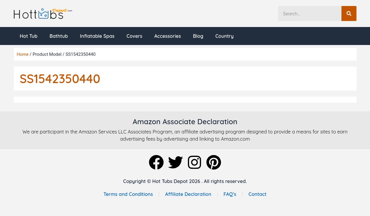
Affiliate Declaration (188, 194)
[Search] (348, 13)
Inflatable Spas (97, 36)
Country (224, 36)
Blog (198, 36)
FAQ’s (230, 194)
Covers (134, 36)
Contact (258, 194)
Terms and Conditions (128, 194)
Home (23, 54)
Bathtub (59, 36)
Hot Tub (29, 36)
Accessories (167, 36)
